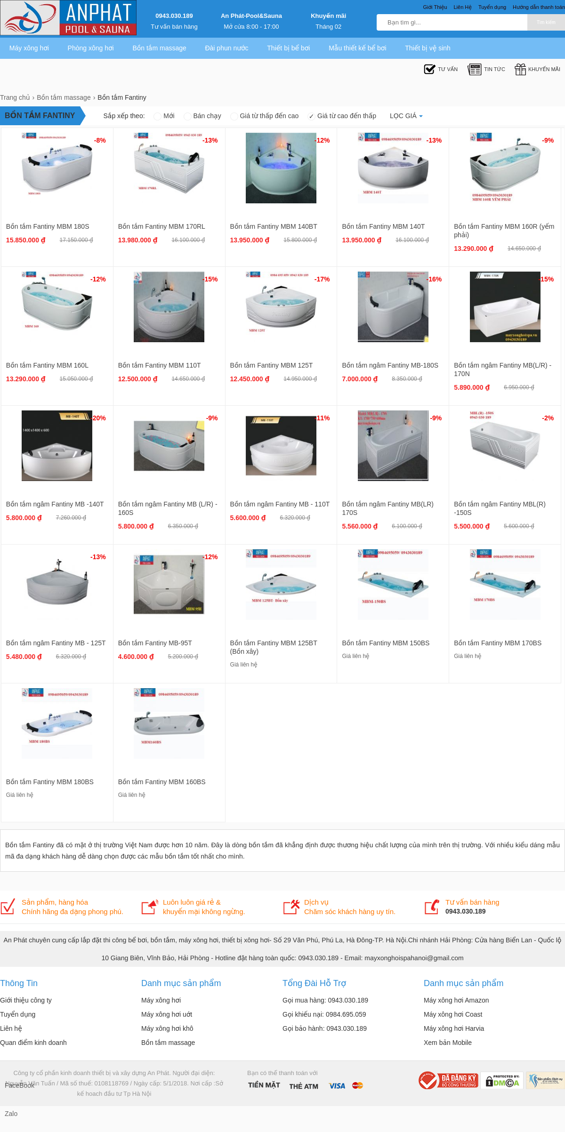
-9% (548, 140)
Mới (163, 116)
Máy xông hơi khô (167, 1028)
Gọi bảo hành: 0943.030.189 (324, 1028)
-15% (210, 279)
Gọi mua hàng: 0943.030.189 (325, 1000)
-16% (434, 279)
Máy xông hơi (29, 48)
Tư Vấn (441, 69)
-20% (98, 418)
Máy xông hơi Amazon (456, 1000)
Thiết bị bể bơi (288, 48)
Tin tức (486, 69)
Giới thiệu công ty (26, 1000)
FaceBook (14, 1085)
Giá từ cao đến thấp (341, 116)
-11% (322, 418)
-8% (100, 140)
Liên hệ (11, 1028)
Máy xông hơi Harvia (454, 1028)
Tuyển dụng (17, 1014)
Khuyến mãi (328, 15)
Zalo (11, 1113)
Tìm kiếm (546, 22)
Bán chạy (202, 116)
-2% (548, 418)
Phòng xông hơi (91, 48)
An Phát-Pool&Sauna (251, 15)
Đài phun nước (226, 48)
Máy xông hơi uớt (166, 1014)
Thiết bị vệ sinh (428, 48)
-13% (210, 140)
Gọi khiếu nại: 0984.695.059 (324, 1014)
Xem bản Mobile (448, 1042)
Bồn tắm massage (159, 48)
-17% (322, 279)
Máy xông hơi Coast (453, 1014)
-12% (322, 140)
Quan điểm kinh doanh (33, 1042)
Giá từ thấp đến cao (264, 116)
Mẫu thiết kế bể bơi (357, 48)
